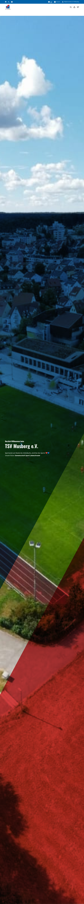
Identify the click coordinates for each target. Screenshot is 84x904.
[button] (78, 7)
